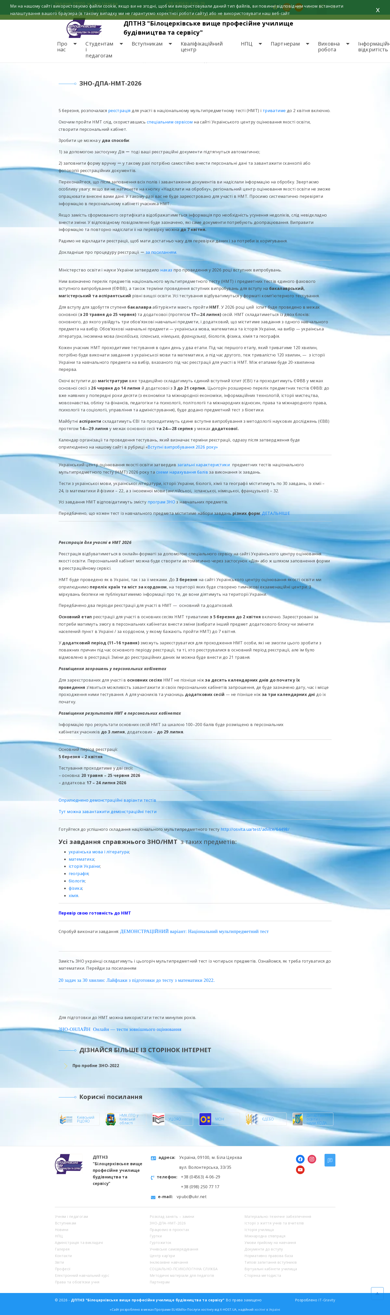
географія (79, 873)
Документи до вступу (263, 1249)
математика (81, 859)
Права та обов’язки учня (77, 1282)
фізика (75, 888)
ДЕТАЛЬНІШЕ (276, 513)
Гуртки (156, 1236)
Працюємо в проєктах (169, 1229)
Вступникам (147, 44)
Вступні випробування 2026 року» (183, 447)
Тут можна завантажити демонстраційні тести (108, 811)
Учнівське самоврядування (174, 1249)
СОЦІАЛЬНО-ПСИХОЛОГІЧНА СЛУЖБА (184, 1268)
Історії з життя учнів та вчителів (274, 1223)
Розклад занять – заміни (172, 1216)
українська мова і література (99, 852)
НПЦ (247, 44)
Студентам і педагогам (99, 49)
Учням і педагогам (71, 1216)
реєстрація (119, 110)
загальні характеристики (203, 465)
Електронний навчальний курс (82, 1275)
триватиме (274, 110)
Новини (61, 1229)
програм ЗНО (161, 502)
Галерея (62, 1249)
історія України (84, 866)
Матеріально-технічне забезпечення (277, 1216)
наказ (166, 270)
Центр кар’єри (162, 1255)
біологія (77, 881)
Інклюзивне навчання (169, 1262)
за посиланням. (161, 252)
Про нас (62, 47)
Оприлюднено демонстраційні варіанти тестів (107, 800)
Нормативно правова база (268, 1255)
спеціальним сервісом (170, 122)
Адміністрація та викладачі (79, 1242)
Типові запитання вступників (270, 1262)
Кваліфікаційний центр (202, 47)
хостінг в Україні (267, 1309)
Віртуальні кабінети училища (270, 1268)
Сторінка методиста (262, 1275)
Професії (63, 1268)
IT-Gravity (326, 1300)
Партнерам (285, 44)
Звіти (59, 1262)
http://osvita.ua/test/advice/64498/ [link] (255, 829)
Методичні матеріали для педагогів (182, 1275)
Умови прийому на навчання (270, 1242)
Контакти (63, 1255)
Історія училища (259, 1229)
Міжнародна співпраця (264, 1236)
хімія (73, 895)
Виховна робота (329, 47)
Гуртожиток (161, 1242)
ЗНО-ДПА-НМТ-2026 (168, 1223)
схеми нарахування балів (182, 472)
